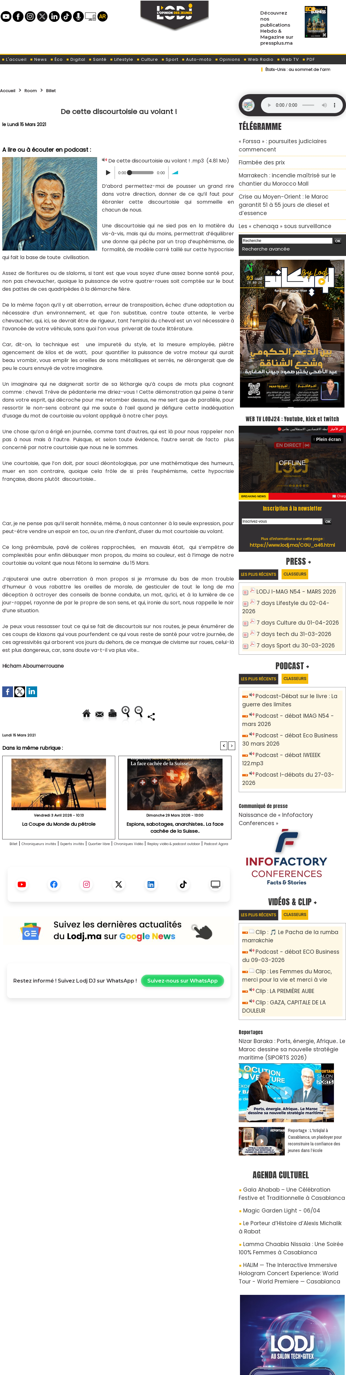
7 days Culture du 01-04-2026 (291, 596)
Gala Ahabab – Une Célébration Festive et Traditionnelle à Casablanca (287, 1113)
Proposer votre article (130, 1337)
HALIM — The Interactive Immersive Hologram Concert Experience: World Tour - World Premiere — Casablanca (291, 1175)
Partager (159, 738)
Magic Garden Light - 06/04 (274, 1128)
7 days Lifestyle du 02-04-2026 (292, 586)
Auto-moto (197, 59)
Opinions (227, 59)
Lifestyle (121, 59)
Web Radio (258, 59)
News (38, 59)
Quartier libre (130, 865)
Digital (75, 59)
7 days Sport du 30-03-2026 (289, 617)
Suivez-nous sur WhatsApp (182, 1011)
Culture (147, 59)
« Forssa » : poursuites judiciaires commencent (290, 140)
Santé (98, 59)
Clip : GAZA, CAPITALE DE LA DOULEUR (297, 937)
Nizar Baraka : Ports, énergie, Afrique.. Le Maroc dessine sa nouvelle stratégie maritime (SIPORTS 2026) (289, 973)
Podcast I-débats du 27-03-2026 (294, 733)
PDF (308, 59)
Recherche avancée (261, 220)
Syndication (189, 1366)
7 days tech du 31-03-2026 (287, 607)
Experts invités (91, 865)
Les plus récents (263, 558)
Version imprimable (121, 716)
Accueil (10, 90)
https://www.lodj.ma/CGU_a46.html (292, 528)
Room (37, 90)
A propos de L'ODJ (45, 1337)
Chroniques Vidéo (172, 865)
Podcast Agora (142, 873)
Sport (169, 59)
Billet (60, 90)
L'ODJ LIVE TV (215, 1337)
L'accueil (14, 59)
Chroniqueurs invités (43, 865)
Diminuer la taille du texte (102, 738)
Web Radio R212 (302, 1339)
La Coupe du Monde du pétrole (59, 845)
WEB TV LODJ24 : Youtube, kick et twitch (292, 395)
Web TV (288, 59)
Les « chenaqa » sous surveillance (275, 199)
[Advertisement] (118, 500)
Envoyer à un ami (61, 716)
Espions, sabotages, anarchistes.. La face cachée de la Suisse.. (175, 848)
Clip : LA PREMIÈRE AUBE (281, 927)
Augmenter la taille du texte (195, 716)
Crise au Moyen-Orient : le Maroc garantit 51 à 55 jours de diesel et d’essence (289, 184)
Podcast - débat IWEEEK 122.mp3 (294, 723)
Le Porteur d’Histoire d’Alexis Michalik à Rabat (292, 1139)
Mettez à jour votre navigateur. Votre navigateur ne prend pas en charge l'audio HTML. (302, 105)
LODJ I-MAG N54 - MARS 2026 (290, 575)
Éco (56, 59)
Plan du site (157, 1366)
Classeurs (307, 557)
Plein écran (330, 422)
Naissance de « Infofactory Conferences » (285, 764)
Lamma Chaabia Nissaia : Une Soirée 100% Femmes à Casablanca (287, 1153)
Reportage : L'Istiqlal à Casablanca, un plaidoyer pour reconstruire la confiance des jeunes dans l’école (315, 1062)
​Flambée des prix (257, 152)
